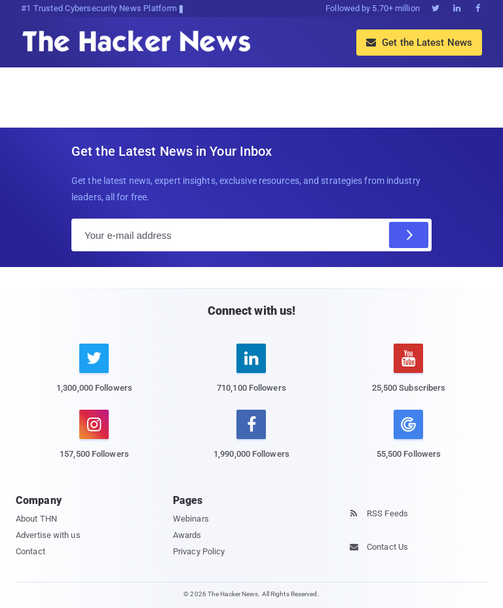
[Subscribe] (408, 235)
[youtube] (409, 376)
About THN (36, 519)
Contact (30, 551)
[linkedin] (251, 376)
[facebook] (251, 442)
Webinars (191, 519)
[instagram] (94, 442)
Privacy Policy (199, 551)
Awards (187, 535)
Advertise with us (48, 535)
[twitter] (94, 376)
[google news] (409, 436)
